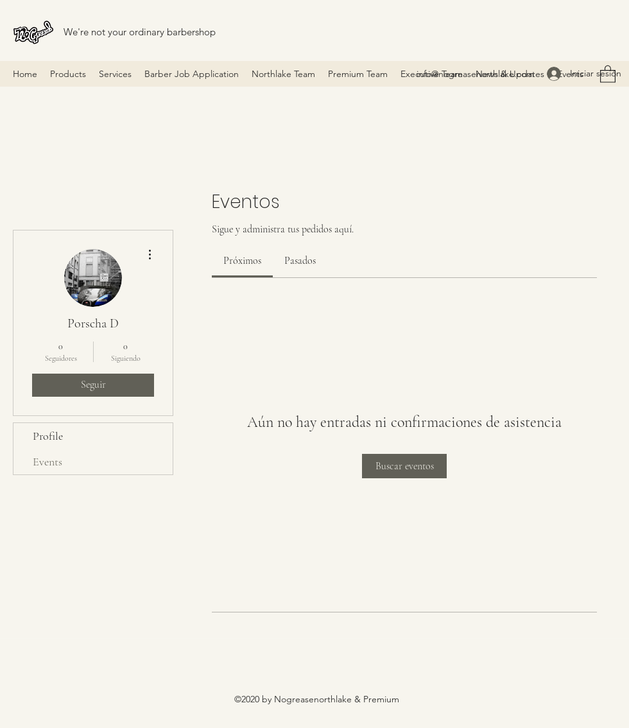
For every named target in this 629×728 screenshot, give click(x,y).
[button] (608, 73)
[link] (242, 260)
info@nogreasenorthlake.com (475, 74)
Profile (48, 436)
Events (47, 462)
